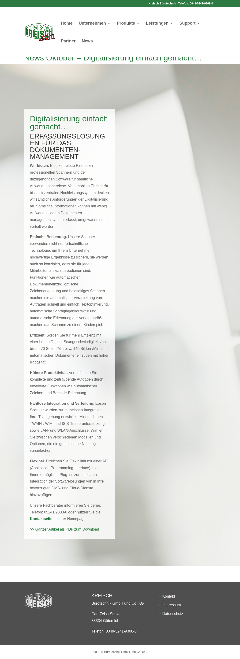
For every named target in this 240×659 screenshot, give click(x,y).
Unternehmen (92, 24)
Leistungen (157, 24)
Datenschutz (172, 614)
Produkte (126, 24)
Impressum (171, 605)
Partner (68, 41)
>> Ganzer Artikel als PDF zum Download (64, 529)
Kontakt (168, 596)
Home (66, 24)
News (87, 41)
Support (187, 24)
